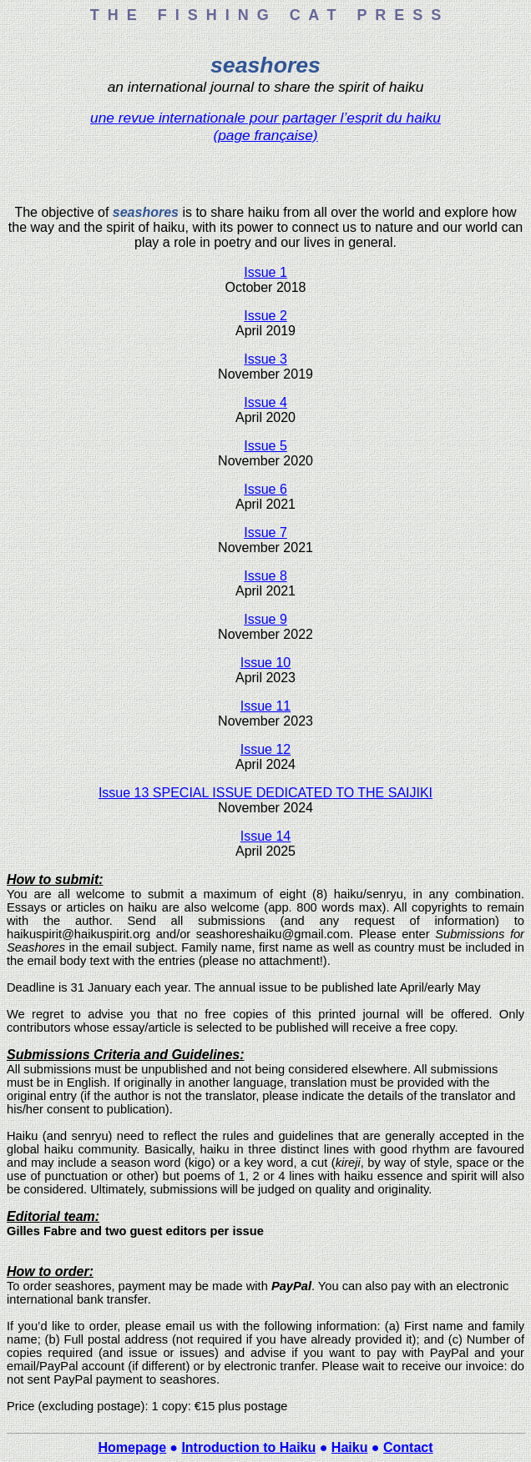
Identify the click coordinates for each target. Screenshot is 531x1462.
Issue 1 (265, 272)
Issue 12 (265, 749)
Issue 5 (265, 446)
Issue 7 (265, 532)
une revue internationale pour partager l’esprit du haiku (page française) (265, 126)
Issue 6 (265, 489)
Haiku (349, 1447)
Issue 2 (265, 316)
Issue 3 (265, 359)
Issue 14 (265, 836)
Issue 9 (265, 619)
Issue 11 (265, 706)
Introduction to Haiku (248, 1447)
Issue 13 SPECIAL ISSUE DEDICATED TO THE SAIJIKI (265, 793)
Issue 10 (265, 663)
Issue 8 (265, 576)
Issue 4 (265, 402)
